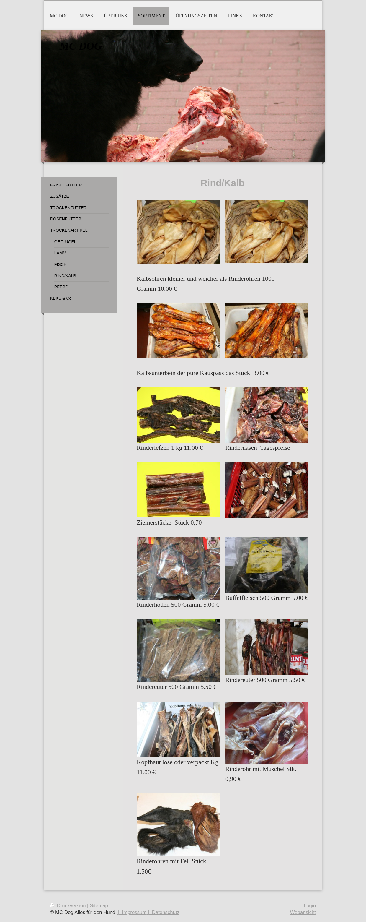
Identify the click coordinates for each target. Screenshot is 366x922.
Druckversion (68, 905)
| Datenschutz (162, 912)
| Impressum (131, 912)
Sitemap (99, 905)
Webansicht (303, 912)
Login (310, 905)
